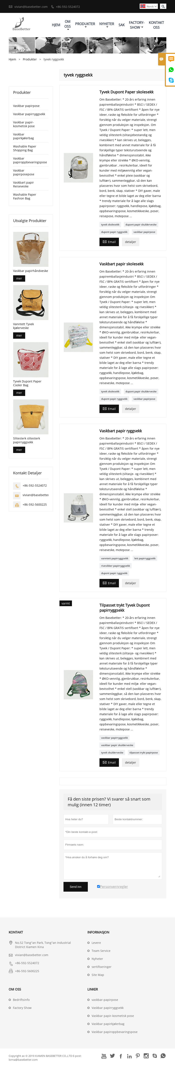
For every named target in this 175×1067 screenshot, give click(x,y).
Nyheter (106, 25)
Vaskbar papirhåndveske (30, 271)
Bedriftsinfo (21, 1000)
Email (109, 241)
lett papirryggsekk (145, 558)
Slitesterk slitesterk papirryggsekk (26, 440)
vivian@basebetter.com (31, 7)
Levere (96, 943)
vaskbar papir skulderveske (117, 745)
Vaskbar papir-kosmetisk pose (24, 124)
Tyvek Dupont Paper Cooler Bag (27, 383)
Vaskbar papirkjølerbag (23, 136)
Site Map (98, 975)
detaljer (130, 242)
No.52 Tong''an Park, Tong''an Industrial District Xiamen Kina (43, 945)
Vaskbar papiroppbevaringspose (30, 160)
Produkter (85, 25)
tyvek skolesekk (110, 224)
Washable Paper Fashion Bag (24, 196)
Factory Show (22, 1008)
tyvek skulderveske (112, 752)
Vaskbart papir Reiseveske (23, 184)
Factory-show (136, 25)
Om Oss (67, 25)
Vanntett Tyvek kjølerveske (23, 326)
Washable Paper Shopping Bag (24, 148)
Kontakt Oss (156, 25)
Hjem (56, 25)
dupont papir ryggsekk (114, 232)
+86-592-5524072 (68, 7)
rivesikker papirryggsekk (115, 566)
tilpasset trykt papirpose (144, 752)
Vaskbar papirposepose (23, 172)
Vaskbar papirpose (26, 106)
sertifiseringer (102, 967)
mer (19, 278)
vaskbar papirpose (144, 232)
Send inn (75, 886)
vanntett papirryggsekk (114, 558)
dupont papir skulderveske (141, 224)
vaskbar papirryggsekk (114, 738)
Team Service (101, 951)
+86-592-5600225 (35, 504)
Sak (122, 25)
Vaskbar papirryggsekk (29, 114)
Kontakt (16, 932)
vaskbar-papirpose (105, 1000)
